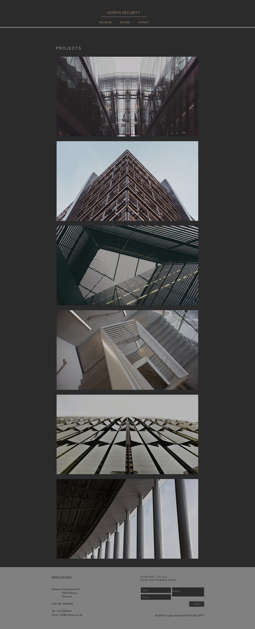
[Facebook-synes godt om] (122, 615)
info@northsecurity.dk (70, 614)
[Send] (196, 604)
